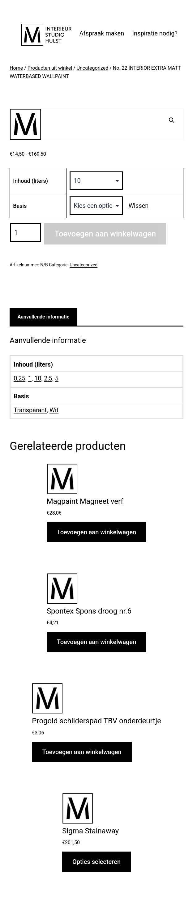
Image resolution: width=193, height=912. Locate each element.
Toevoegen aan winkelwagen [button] (96, 532)
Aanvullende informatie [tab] (44, 317)
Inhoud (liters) (30, 181)
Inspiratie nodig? (155, 33)
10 (37, 378)
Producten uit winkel (50, 68)
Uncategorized (93, 68)
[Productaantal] (25, 232)
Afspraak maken (101, 33)
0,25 (19, 378)
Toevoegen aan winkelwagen (105, 233)
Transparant (30, 410)
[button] (171, 120)
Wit (53, 410)
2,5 (48, 378)
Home (16, 68)
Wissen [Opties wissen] (138, 205)
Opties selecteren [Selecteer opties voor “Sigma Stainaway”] (96, 861)
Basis (20, 206)
